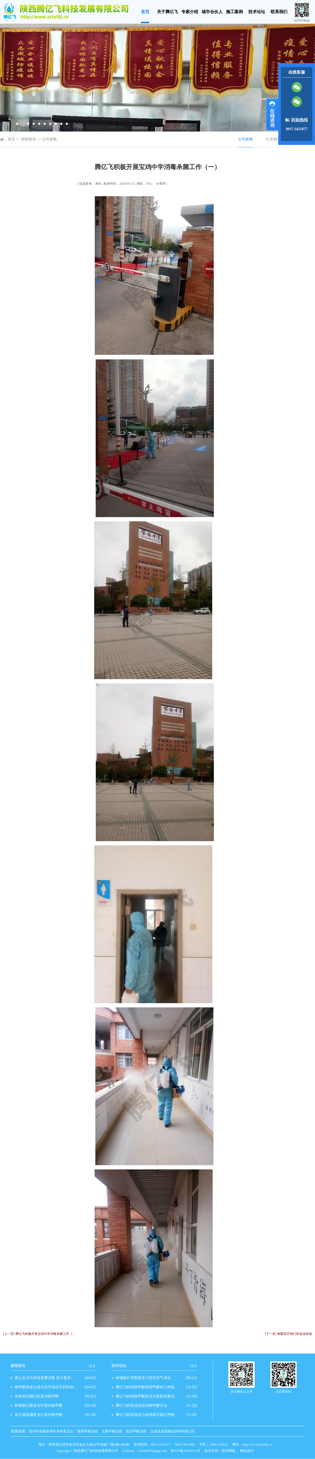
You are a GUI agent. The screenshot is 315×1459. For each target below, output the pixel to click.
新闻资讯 (28, 139)
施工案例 (234, 11)
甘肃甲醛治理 (112, 1431)
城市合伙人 (212, 11)
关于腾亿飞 (167, 11)
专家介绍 (189, 11)
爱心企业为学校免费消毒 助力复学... (44, 1378)
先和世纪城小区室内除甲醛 (37, 1396)
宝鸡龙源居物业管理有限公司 (172, 1431)
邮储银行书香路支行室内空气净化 (143, 1378)
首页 (145, 11)
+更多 (92, 1366)
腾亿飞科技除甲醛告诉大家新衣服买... (146, 1396)
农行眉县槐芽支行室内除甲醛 (38, 1415)
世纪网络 (228, 1451)
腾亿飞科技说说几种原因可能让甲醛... (146, 1415)
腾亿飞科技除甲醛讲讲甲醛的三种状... (146, 1387)
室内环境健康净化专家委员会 (51, 1431)
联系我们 (279, 11)
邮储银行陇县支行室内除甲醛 (38, 1405)
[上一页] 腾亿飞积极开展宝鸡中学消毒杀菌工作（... (39, 1334)
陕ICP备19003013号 (185, 1451)
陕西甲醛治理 (87, 1431)
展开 (272, 114)
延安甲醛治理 (136, 1431)
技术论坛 (256, 11)
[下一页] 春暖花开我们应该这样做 (288, 1334)
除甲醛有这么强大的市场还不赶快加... (45, 1387)
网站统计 (247, 1451)
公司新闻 (49, 139)
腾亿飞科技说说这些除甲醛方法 (141, 1405)
